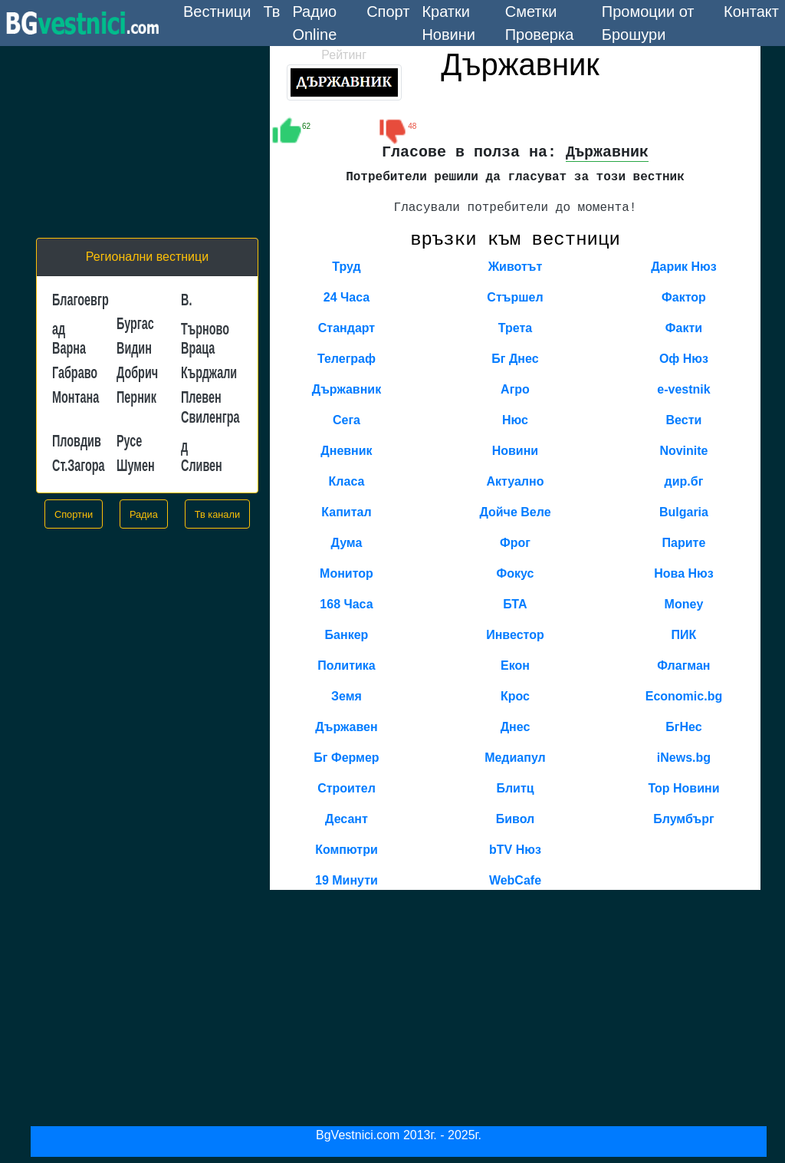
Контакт (751, 11)
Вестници (220, 10)
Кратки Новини (448, 23)
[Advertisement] (147, 142)
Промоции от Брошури (648, 23)
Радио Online (314, 23)
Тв (271, 11)
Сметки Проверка (539, 23)
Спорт (387, 11)
